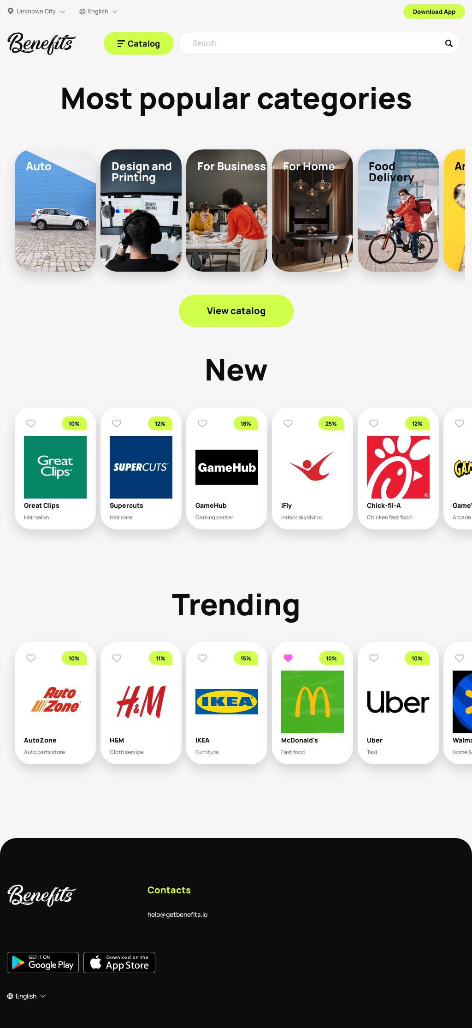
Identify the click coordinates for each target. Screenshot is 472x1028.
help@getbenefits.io (177, 914)
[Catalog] (139, 43)
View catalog (236, 310)
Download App (434, 11)
